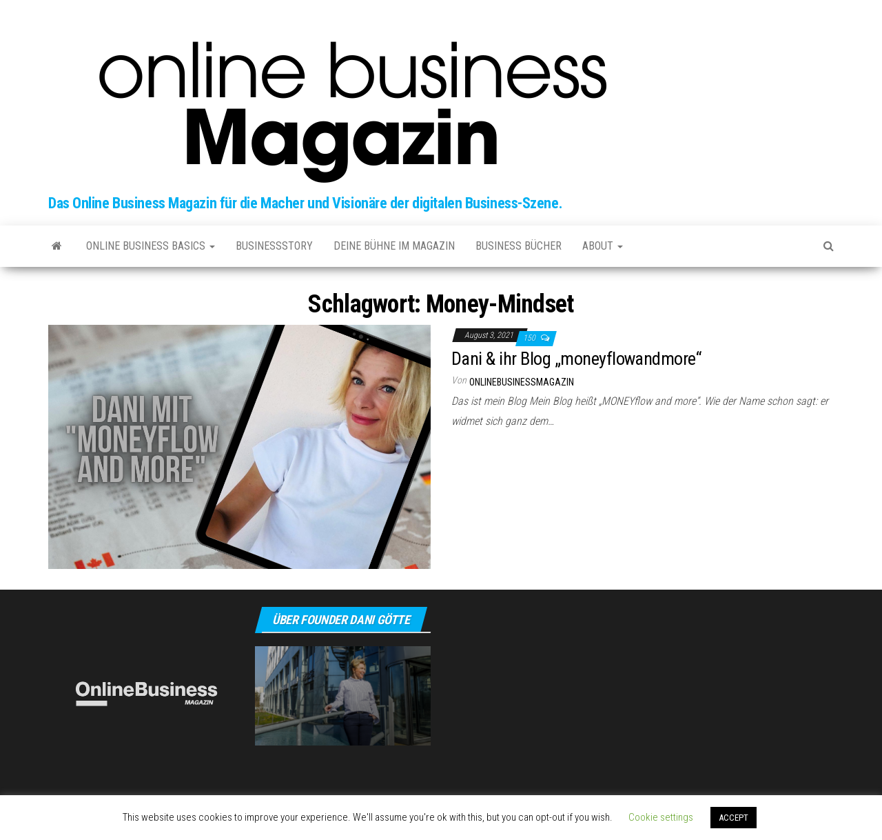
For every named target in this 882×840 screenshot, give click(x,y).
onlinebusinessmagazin (521, 382)
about (602, 245)
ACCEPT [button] (733, 817)
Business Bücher (518, 245)
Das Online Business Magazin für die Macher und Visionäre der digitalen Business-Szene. (305, 203)
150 (530, 338)
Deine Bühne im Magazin (394, 245)
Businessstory (274, 245)
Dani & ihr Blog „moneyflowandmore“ (576, 358)
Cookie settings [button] (660, 817)
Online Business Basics (150, 245)
